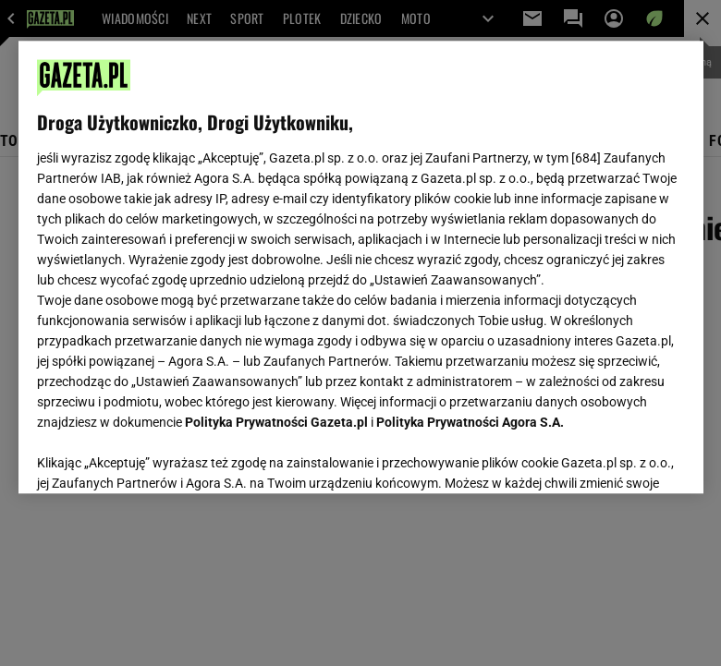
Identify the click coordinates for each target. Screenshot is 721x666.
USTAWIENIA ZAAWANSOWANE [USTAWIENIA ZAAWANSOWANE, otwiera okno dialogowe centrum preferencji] (157, 456)
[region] (360, 267)
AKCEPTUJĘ (621, 457)
